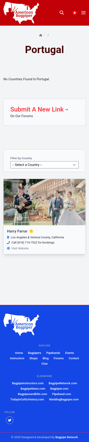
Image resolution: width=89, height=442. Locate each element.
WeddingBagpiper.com (64, 399)
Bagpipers (34, 353)
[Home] (41, 35)
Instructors (17, 358)
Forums (27, 116)
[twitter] (9, 420)
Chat (44, 363)
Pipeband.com (61, 394)
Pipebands (53, 353)
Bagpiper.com (59, 388)
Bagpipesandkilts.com (32, 394)
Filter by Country (21, 158)
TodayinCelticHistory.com (27, 399)
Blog (46, 358)
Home (19, 353)
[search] (64, 13)
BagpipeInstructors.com (27, 383)
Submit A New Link (39, 109)
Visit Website (17, 248)
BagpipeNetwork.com (63, 383)
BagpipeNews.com (33, 388)
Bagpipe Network (66, 437)
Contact (74, 358)
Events (69, 353)
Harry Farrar (20, 231)
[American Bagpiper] (21, 324)
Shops (33, 358)
